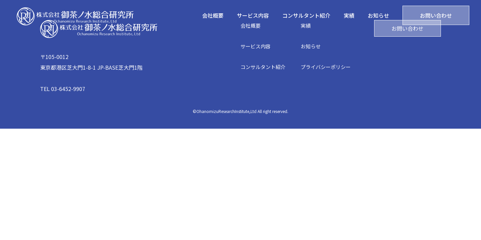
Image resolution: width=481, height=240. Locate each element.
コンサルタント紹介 (306, 15)
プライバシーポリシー (326, 66)
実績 (349, 15)
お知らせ (378, 15)
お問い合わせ (436, 15)
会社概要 (212, 15)
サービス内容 (253, 15)
